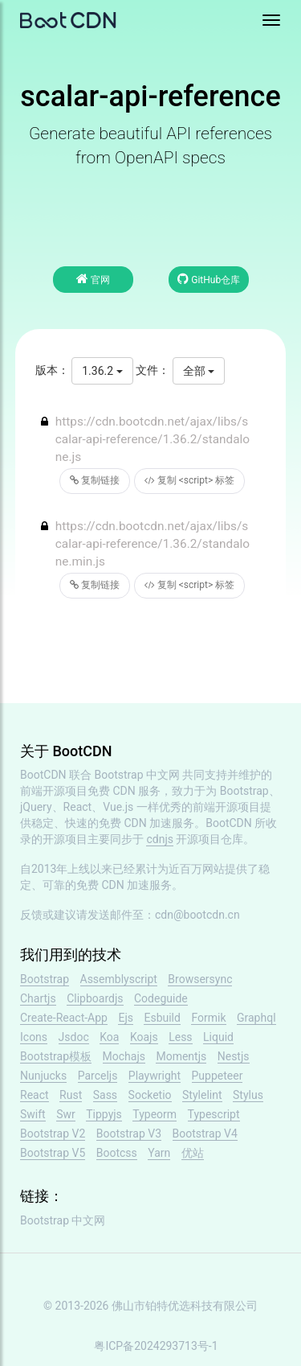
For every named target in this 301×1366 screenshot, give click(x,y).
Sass (105, 1094)
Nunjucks (43, 1075)
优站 (192, 1152)
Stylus (248, 1094)
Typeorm (154, 1114)
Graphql (256, 1017)
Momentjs (181, 1056)
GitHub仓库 (208, 279)
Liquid (218, 1037)
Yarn (159, 1152)
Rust (70, 1094)
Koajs (144, 1037)
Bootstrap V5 (52, 1152)
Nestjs (234, 1056)
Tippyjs (104, 1114)
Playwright (154, 1075)
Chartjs (38, 998)
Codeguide (161, 998)
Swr (65, 1114)
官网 (93, 279)
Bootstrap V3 (128, 1133)
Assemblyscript (118, 979)
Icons (33, 1037)
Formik (208, 1017)
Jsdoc (74, 1037)
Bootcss (116, 1152)
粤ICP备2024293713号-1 (156, 1345)
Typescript (214, 1114)
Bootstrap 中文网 (138, 774)
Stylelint (202, 1094)
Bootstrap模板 (56, 1056)
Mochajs (124, 1056)
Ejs (125, 1017)
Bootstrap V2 (52, 1133)
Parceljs (98, 1075)
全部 (198, 370)
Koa (109, 1037)
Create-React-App (64, 1017)
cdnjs (159, 839)
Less (180, 1037)
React (34, 1094)
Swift (33, 1114)
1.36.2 (102, 370)
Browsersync (200, 979)
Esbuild (162, 1017)
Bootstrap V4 (205, 1133)
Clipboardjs (95, 998)
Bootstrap (44, 979)
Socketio (150, 1094)
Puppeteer (217, 1075)
